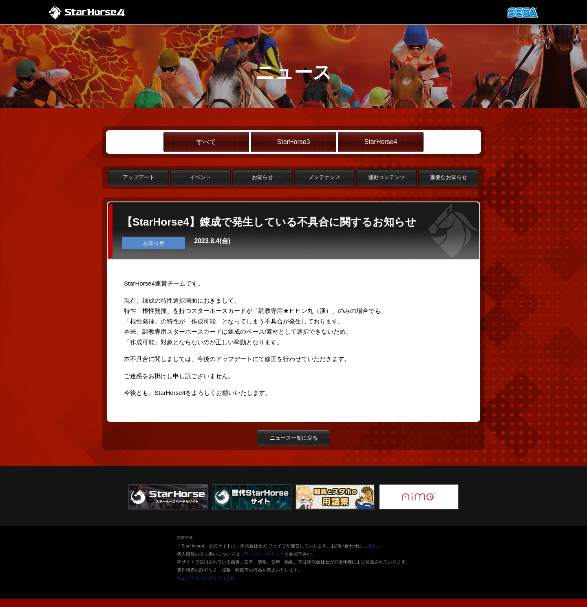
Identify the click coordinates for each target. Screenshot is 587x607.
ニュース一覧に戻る (294, 438)
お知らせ (262, 177)
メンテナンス (324, 177)
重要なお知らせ (448, 177)
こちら (370, 545)
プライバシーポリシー (262, 554)
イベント (200, 177)
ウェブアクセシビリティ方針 (206, 578)
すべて (206, 141)
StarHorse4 (380, 141)
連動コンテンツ (386, 177)
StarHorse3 (293, 141)
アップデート (138, 177)
